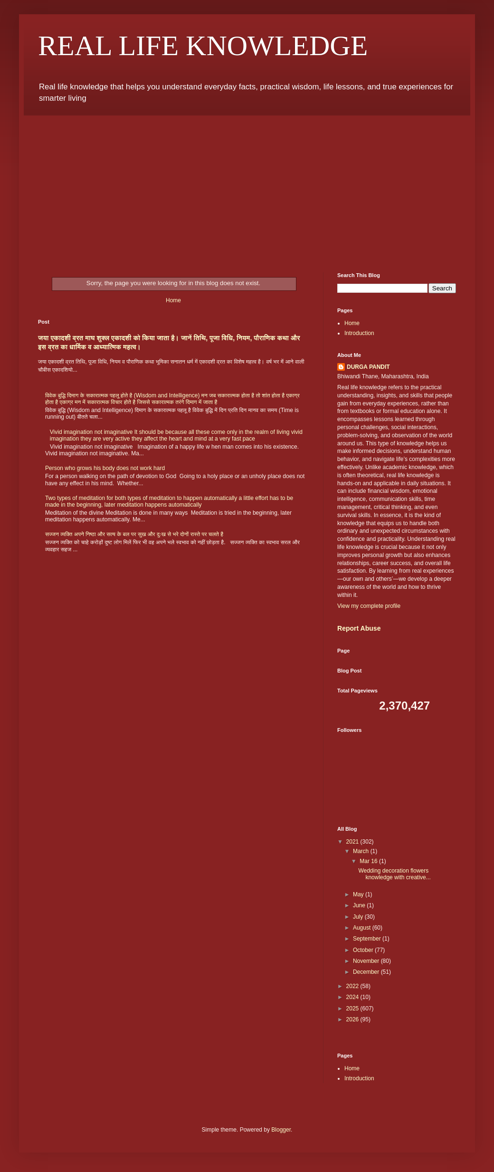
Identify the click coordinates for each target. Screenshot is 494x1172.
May (359, 894)
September (367, 938)
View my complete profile (368, 606)
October (364, 950)
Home (173, 300)
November (367, 961)
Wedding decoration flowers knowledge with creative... (394, 874)
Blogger (281, 1129)
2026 (353, 1019)
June (360, 905)
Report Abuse (358, 628)
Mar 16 (369, 861)
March (361, 851)
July (359, 916)
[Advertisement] (247, 186)
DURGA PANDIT (368, 367)
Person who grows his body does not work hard (105, 468)
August (362, 927)
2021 (353, 841)
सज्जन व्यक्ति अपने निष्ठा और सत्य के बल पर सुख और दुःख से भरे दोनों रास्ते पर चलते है (134, 534)
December (367, 972)
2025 (353, 1008)
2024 (353, 997)
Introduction (359, 333)
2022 (353, 986)
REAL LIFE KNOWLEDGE (203, 45)
